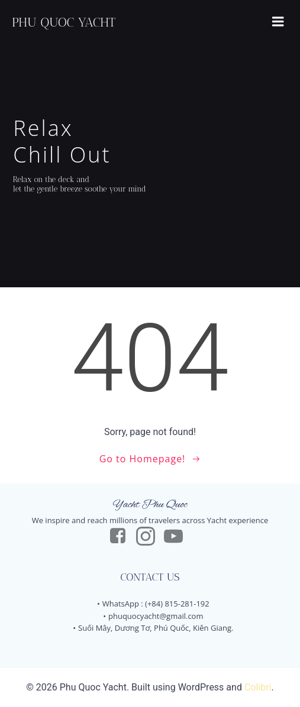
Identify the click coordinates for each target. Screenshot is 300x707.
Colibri (258, 687)
